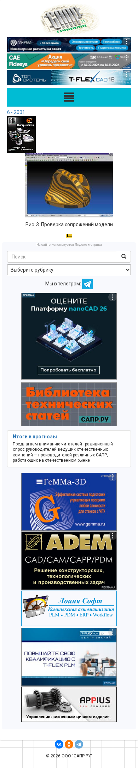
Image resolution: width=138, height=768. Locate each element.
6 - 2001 (16, 112)
